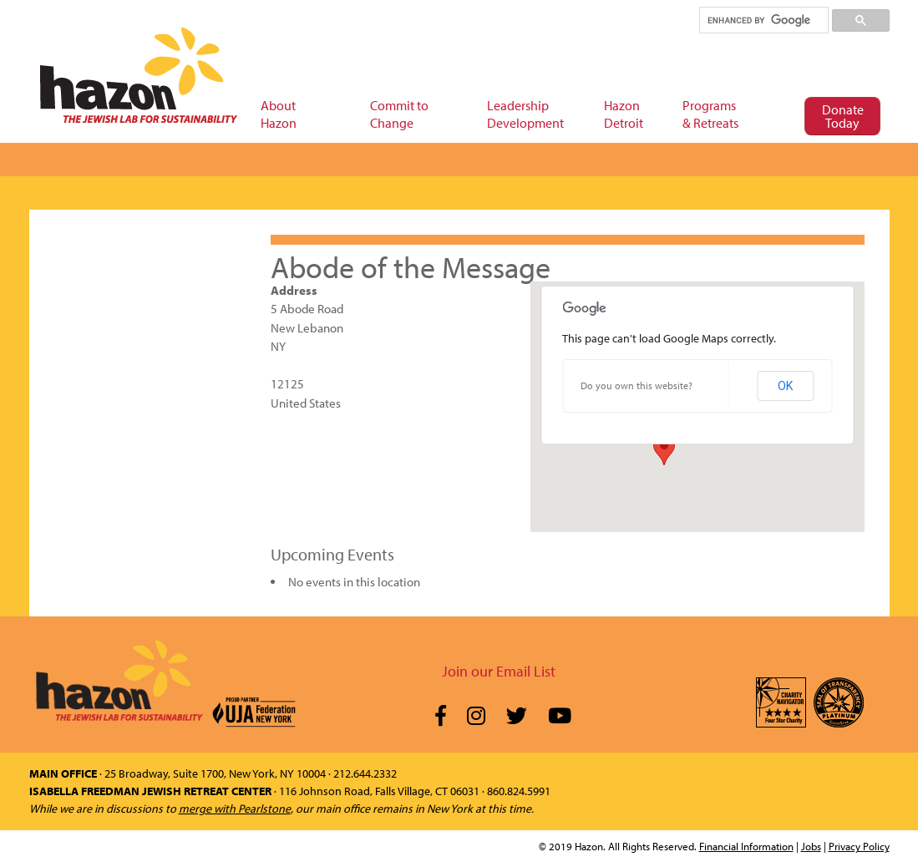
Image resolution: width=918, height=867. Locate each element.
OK (785, 386)
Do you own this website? (636, 385)
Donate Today (843, 116)
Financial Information (746, 846)
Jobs (811, 846)
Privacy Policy (859, 846)
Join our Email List (498, 671)
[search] (763, 20)
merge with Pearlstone (235, 808)
